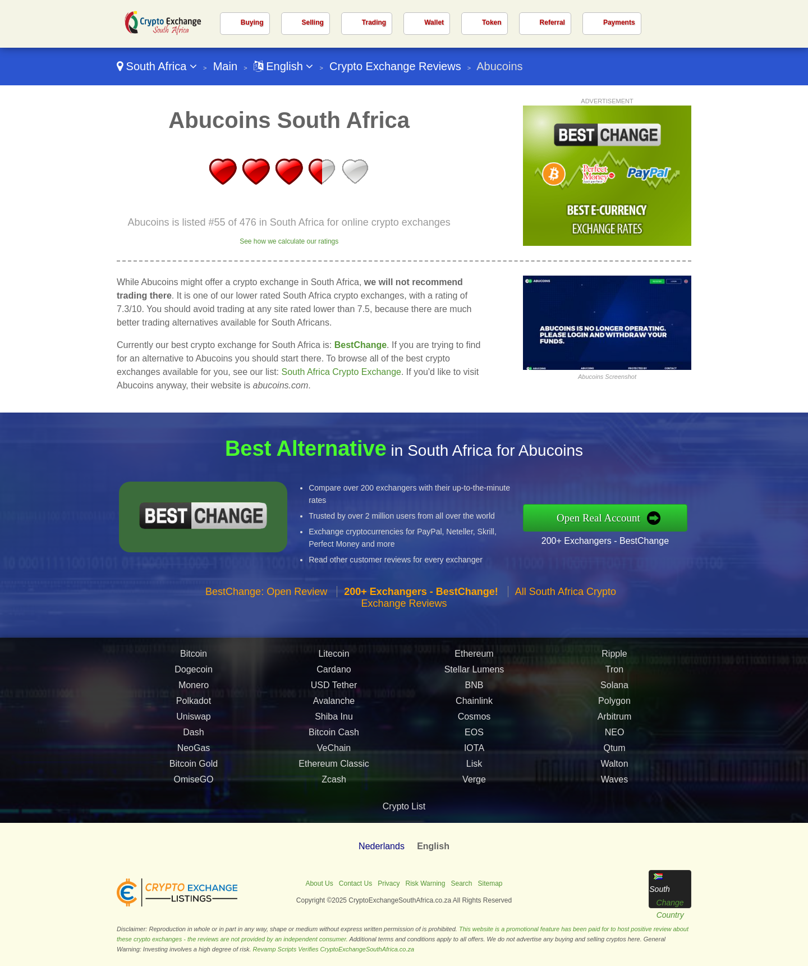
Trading (374, 22)
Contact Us (355, 883)
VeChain (334, 757)
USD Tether (334, 694)
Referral (552, 22)
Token (491, 22)
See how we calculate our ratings (289, 241)
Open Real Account (607, 517)
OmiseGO (193, 788)
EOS (474, 741)
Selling (313, 22)
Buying (252, 22)
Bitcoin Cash (334, 741)
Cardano (333, 678)
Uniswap (193, 725)
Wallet (434, 22)
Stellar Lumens (474, 678)
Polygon (614, 710)
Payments (619, 22)
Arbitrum (614, 725)
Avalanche (334, 710)
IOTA (474, 757)
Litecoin (333, 662)
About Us (319, 883)
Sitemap (490, 883)
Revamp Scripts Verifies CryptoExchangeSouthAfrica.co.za (334, 949)
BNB (474, 694)
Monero (193, 694)
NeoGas (193, 757)
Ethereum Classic (334, 772)
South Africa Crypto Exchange (341, 372)
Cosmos (474, 725)
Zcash (334, 788)
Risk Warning (426, 883)
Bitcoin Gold (193, 772)
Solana (614, 694)
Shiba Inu (334, 725)
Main (225, 66)
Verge (474, 788)
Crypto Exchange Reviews (395, 66)
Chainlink (474, 710)
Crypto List (404, 806)
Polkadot (193, 710)
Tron (614, 678)
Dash (193, 741)
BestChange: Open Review (266, 600)
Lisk (474, 772)
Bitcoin (193, 662)
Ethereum (473, 662)
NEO (615, 741)
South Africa (157, 66)
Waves (614, 788)
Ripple (614, 662)
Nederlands (382, 846)
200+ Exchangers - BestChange (614, 538)
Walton (614, 772)
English (284, 66)
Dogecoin (194, 678)
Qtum (614, 757)
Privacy (389, 883)
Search (461, 883)
